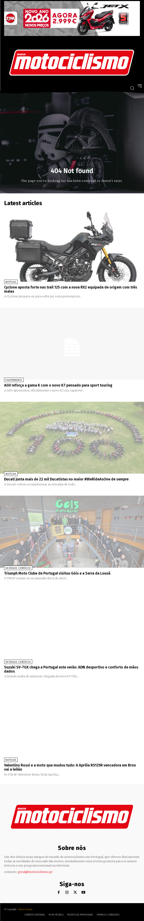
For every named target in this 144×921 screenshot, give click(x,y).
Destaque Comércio (18, 568)
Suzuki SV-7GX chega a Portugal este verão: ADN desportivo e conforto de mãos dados (71, 669)
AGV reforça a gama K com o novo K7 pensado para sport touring (58, 385)
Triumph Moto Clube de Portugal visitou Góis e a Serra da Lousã (57, 573)
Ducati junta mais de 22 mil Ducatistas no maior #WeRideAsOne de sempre (66, 479)
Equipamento (14, 380)
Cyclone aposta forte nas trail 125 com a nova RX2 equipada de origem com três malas (70, 289)
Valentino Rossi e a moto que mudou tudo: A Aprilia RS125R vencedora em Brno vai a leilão (70, 767)
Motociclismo (25, 909)
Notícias (11, 282)
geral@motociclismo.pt (35, 872)
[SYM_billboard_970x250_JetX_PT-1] (72, 35)
